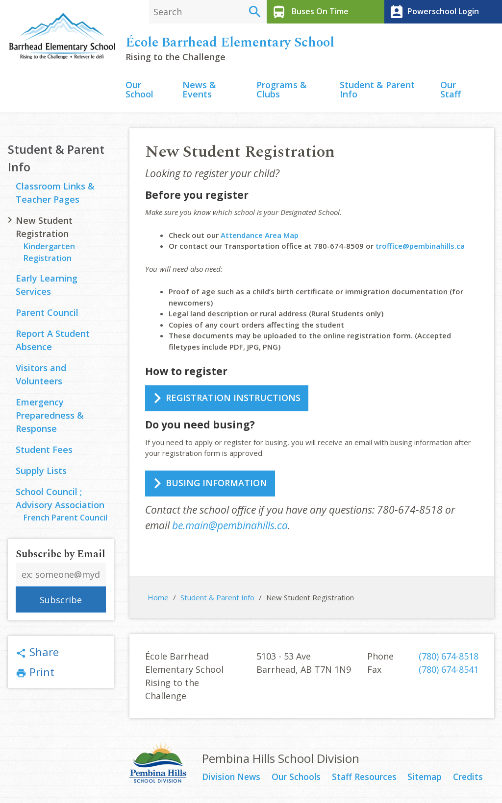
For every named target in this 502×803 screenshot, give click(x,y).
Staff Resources (365, 778)
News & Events (199, 91)
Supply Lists (41, 472)
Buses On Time (308, 11)
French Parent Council (65, 519)
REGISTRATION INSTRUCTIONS (233, 399)
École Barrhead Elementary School (230, 43)
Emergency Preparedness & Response (50, 417)
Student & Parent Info (377, 91)
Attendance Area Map (260, 236)
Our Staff (450, 91)
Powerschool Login (432, 11)
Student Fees (44, 451)
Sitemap (426, 778)
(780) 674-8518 (448, 657)
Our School (139, 91)
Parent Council (47, 314)
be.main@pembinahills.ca (230, 527)
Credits (468, 778)
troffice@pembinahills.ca (420, 247)
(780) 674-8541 (448, 671)
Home (158, 599)
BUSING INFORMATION (216, 484)
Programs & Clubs (281, 91)
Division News (232, 778)
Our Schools (297, 778)
